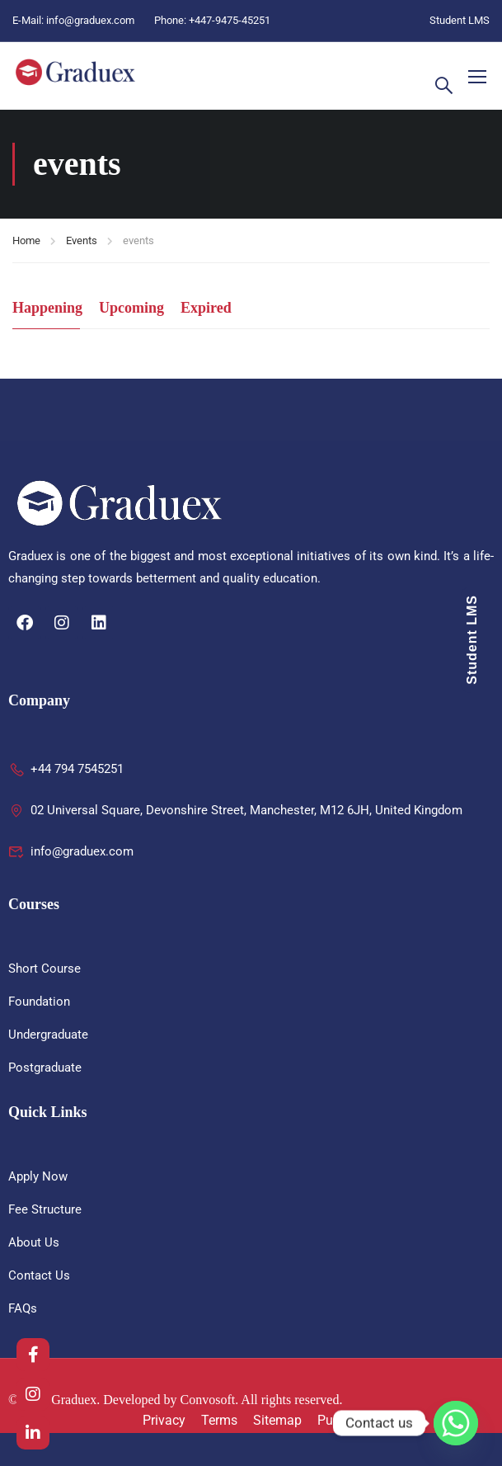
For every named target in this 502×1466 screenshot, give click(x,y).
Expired (206, 307)
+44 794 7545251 (66, 768)
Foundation (39, 1001)
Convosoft (208, 1400)
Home (26, 240)
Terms (219, 1420)
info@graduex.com (90, 20)
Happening (47, 307)
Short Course (44, 968)
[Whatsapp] (456, 1423)
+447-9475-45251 (229, 20)
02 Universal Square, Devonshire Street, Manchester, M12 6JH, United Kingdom (235, 810)
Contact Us (39, 1275)
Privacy (164, 1420)
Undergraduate (48, 1034)
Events (81, 240)
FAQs (22, 1308)
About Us (33, 1242)
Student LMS (459, 20)
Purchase (344, 1420)
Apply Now (38, 1176)
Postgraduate (45, 1067)
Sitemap (277, 1420)
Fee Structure (45, 1209)
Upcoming (131, 307)
